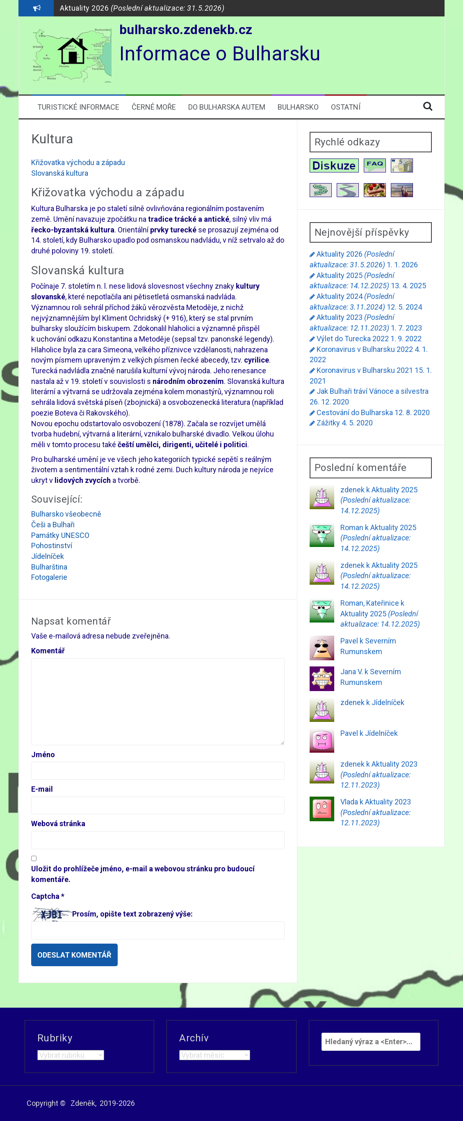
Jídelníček (47, 556)
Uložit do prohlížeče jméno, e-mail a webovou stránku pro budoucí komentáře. (143, 874)
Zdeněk (83, 1103)
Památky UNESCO (60, 535)
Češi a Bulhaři (53, 524)
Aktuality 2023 (378, 774)
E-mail (42, 789)
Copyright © (46, 1103)
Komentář (48, 650)
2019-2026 (117, 1103)
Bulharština (49, 567)
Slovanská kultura (59, 173)
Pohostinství (51, 545)
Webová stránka (58, 823)
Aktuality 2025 (378, 500)
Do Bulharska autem (226, 107)
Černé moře (154, 107)
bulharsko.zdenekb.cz (186, 29)
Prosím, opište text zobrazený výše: (132, 914)
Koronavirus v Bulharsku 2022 (365, 349)
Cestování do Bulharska (355, 412)
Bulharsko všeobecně (66, 514)
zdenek (352, 489)
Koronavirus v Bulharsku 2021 (365, 370)
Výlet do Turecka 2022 (353, 338)
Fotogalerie (49, 577)
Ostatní (345, 107)
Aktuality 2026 (142, 8)
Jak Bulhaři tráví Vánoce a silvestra (373, 391)
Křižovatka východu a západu (78, 162)
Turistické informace (78, 107)
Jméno (43, 754)
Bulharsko (298, 107)
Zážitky (328, 422)
